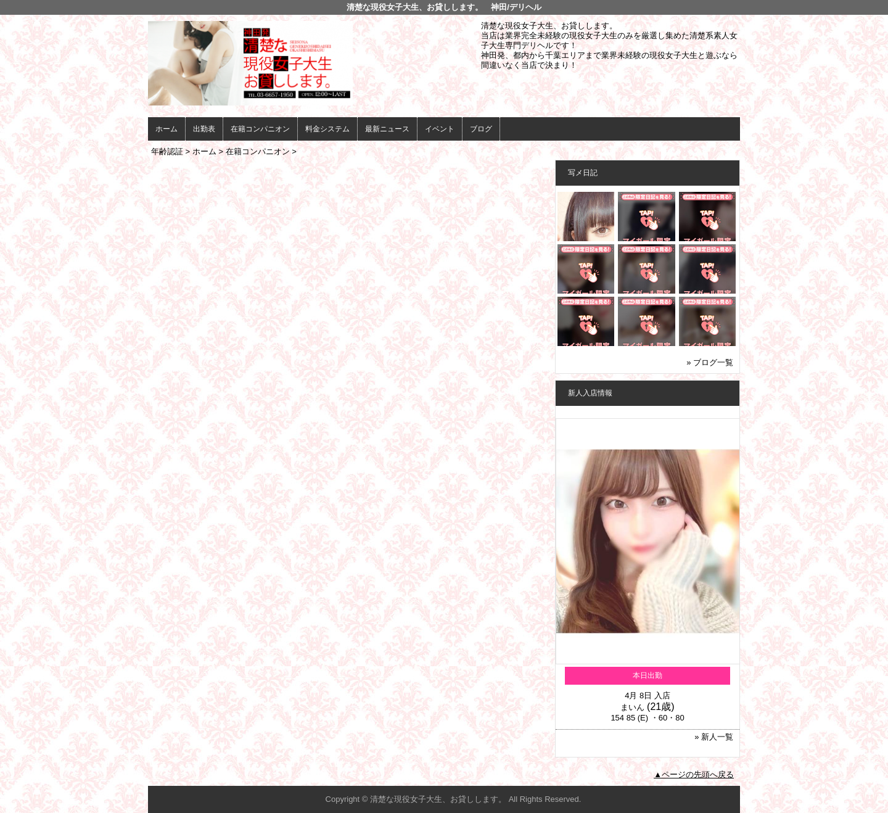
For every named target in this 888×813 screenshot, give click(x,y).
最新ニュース (387, 129)
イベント (439, 129)
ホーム (166, 129)
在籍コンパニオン (260, 129)
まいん (632, 707)
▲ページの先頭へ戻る (694, 774)
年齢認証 (167, 151)
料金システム (327, 129)
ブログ (481, 129)
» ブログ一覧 (709, 362)
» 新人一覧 (713, 736)
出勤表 (204, 129)
